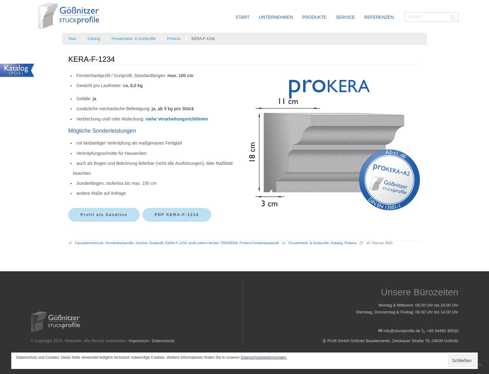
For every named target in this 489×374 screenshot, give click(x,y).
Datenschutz (163, 340)
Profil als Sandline (104, 214)
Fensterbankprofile (119, 243)
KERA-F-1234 (175, 243)
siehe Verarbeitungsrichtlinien (177, 118)
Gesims (141, 243)
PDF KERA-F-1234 (177, 214)
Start (72, 39)
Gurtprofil (156, 243)
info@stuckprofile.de (402, 330)
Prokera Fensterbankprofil (259, 243)
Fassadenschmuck (89, 243)
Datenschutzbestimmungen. (264, 357)
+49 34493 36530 (442, 330)
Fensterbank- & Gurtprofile (134, 39)
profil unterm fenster (203, 243)
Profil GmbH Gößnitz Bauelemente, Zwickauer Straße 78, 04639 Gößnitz (392, 340)
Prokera (173, 39)
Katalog (94, 39)
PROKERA (229, 243)
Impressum (139, 340)
